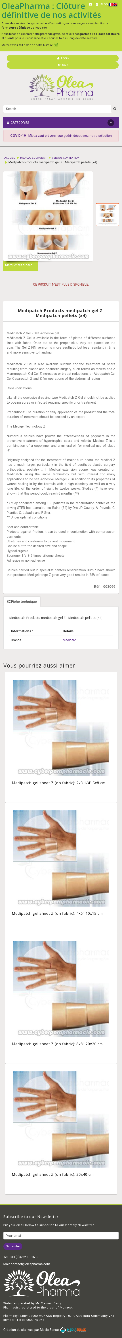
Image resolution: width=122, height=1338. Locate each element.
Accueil (9, 157)
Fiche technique (22, 602)
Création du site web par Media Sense (44, 1330)
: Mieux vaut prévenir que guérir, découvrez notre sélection (61, 136)
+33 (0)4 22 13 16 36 (24, 1257)
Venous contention (66, 157)
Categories (60, 122)
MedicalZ (25, 265)
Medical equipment (33, 157)
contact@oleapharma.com (30, 1264)
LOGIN (63, 58)
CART (63, 65)
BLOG (104, 4)
